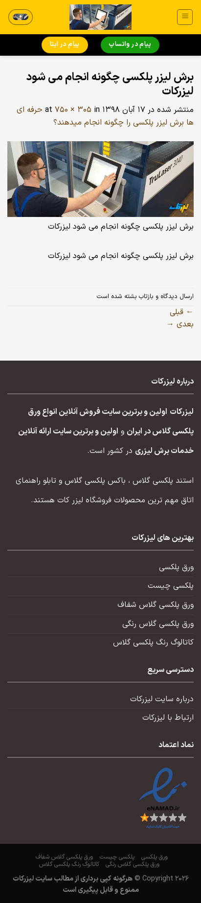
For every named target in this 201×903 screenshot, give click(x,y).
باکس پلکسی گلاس (95, 481)
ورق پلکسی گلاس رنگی (158, 624)
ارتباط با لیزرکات (168, 718)
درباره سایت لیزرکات (162, 699)
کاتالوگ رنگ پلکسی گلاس (153, 642)
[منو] (185, 17)
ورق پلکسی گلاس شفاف (155, 605)
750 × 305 (73, 110)
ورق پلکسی (176, 567)
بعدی (180, 324)
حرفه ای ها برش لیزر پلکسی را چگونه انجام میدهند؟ (105, 116)
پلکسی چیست (171, 586)
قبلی (182, 312)
